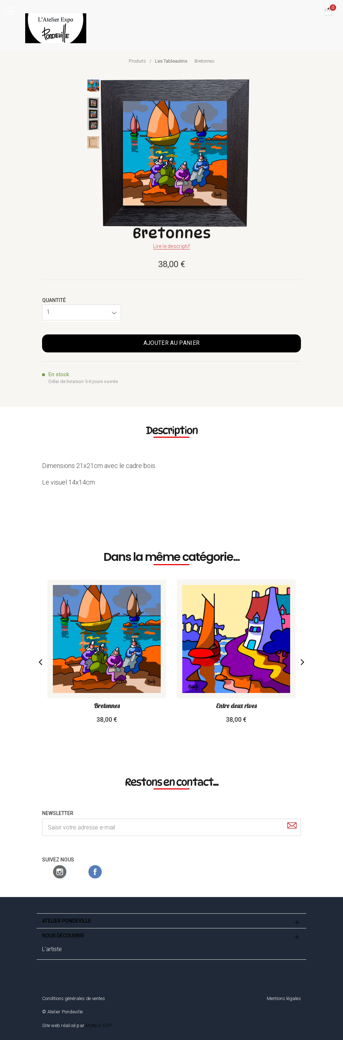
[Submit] (292, 826)
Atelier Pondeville (66, 921)
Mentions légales (284, 998)
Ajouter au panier (171, 342)
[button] (81, 312)
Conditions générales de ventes (73, 998)
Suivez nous (58, 860)
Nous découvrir (63, 935)
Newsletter (57, 813)
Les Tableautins (171, 61)
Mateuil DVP (99, 1025)
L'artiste (52, 949)
